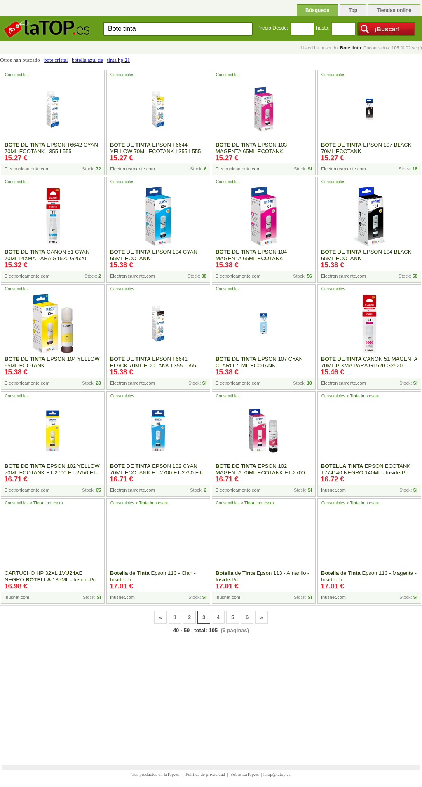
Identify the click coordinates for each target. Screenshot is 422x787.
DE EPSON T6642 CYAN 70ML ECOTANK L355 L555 (51, 148)
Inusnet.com (333, 490)
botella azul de (87, 60)
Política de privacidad (205, 774)
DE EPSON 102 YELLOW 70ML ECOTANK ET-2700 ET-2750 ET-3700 (52, 472)
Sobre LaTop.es (244, 774)
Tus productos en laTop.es (155, 774)
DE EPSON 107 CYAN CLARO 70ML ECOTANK (259, 362)
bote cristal (56, 60)
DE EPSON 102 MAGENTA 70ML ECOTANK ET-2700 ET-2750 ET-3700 (260, 472)
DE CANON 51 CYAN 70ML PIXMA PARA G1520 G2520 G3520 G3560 (47, 258)
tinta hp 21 (118, 60)
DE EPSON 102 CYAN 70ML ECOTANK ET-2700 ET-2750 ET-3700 (157, 472)
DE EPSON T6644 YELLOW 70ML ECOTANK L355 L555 (155, 148)
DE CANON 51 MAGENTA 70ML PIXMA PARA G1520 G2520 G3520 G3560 (369, 365)
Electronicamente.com (27, 168)
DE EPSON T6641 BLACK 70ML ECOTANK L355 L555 (153, 362)
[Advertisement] (211, 694)
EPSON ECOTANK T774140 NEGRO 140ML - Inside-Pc (365, 469)
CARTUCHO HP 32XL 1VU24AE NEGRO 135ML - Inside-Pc (50, 576)
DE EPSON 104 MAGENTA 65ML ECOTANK (251, 255)
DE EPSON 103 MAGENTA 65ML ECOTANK (251, 148)
